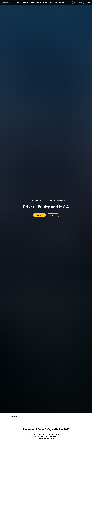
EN (89, 2)
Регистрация (61, 2)
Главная (17, 2)
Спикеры (32, 2)
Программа (38, 2)
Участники (45, 2)
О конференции (24, 2)
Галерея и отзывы (53, 2)
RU (86, 2)
